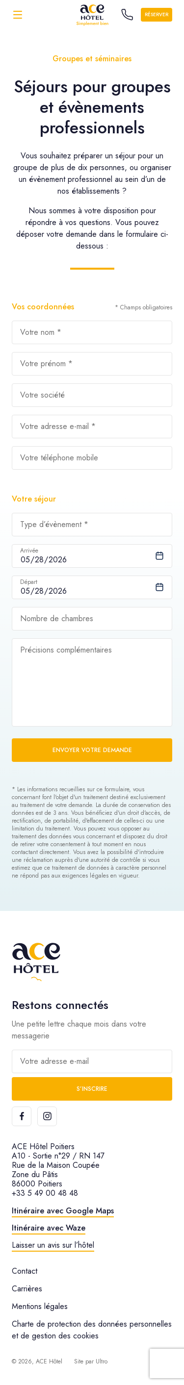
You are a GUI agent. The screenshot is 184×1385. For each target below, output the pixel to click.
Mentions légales (40, 1306)
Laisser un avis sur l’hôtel (53, 1245)
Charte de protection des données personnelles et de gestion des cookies (92, 1329)
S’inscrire (92, 1088)
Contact (24, 1271)
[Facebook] (21, 1116)
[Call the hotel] (127, 15)
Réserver (156, 14)
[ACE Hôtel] (92, 14)
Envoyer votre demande (92, 750)
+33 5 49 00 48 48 (45, 1193)
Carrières (27, 1288)
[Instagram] (47, 1116)
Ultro (101, 1361)
